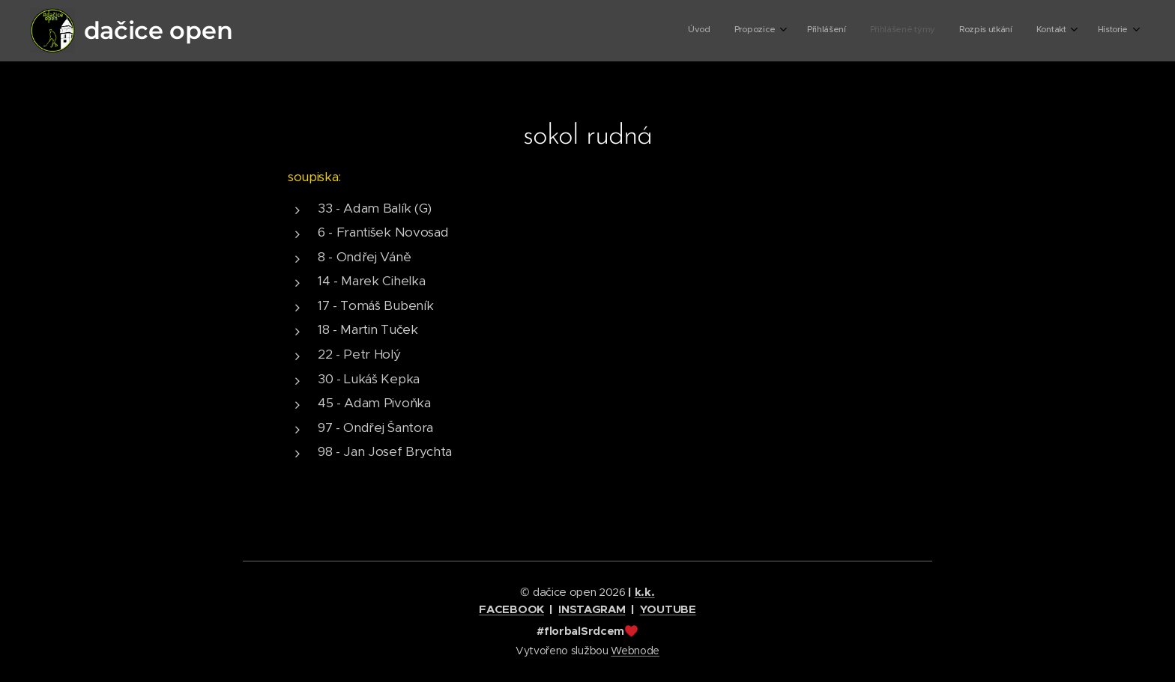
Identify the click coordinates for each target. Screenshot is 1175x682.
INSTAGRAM (591, 609)
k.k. (645, 592)
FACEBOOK (511, 609)
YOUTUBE (668, 609)
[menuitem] (973, 30)
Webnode (635, 650)
